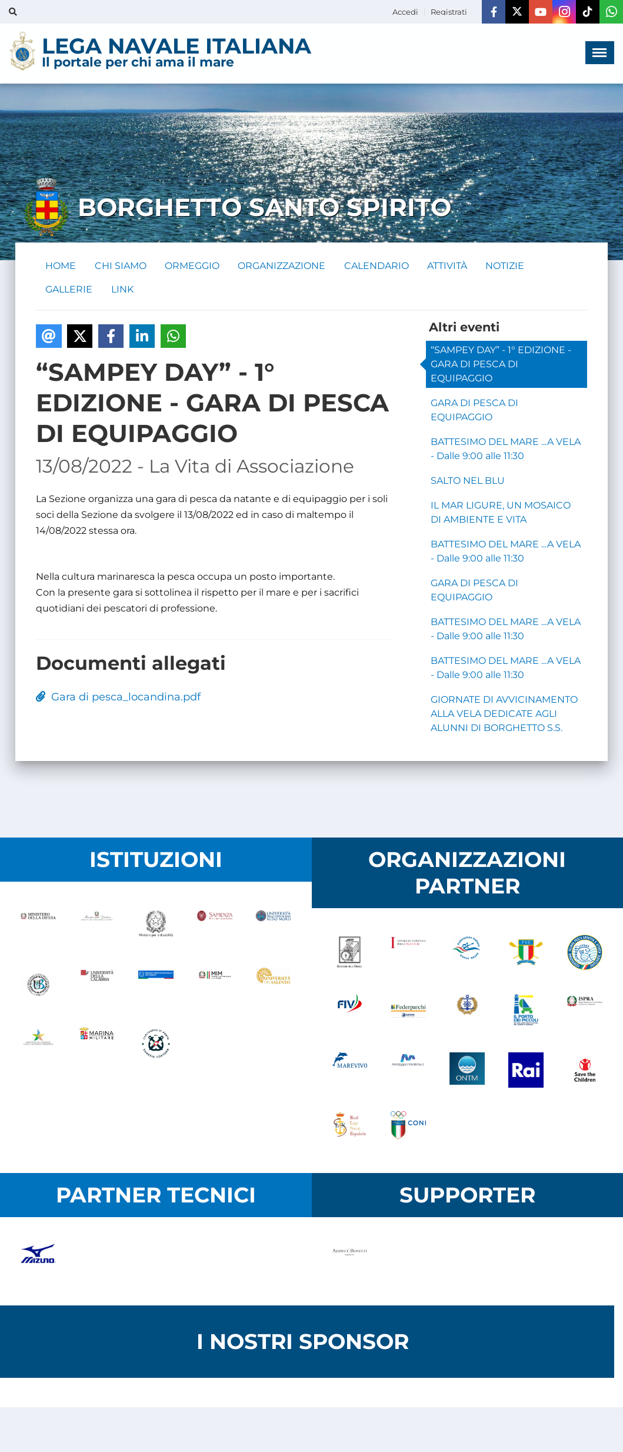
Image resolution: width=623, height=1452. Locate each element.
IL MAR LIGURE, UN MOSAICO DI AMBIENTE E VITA (501, 513)
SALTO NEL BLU (468, 481)
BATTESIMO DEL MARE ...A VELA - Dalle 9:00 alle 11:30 (506, 449)
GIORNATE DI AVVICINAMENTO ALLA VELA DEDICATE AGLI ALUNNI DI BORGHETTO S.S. (504, 714)
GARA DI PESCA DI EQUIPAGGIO (474, 410)
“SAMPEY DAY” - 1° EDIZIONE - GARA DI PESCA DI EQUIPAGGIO (501, 364)
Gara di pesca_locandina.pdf (118, 697)
